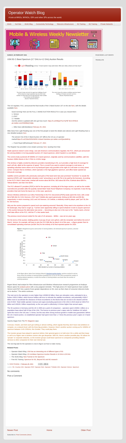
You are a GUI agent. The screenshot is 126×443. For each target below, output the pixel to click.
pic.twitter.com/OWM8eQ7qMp (22, 123)
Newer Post (12, 430)
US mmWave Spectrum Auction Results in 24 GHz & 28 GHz (48, 354)
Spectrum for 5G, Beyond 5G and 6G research (40, 359)
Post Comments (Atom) (23, 435)
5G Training (81, 24)
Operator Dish (39, 367)
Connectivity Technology (44, 24)
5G (13, 367)
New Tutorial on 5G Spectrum (34, 357)
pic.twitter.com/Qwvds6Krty (60, 139)
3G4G (9, 24)
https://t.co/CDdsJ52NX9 (26, 139)
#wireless (47, 139)
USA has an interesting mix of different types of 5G (45, 351)
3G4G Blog (29, 24)
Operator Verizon (66, 367)
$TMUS (75, 121)
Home (49, 430)
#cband (40, 139)
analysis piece (25, 287)
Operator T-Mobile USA (52, 367)
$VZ (70, 121)
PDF (16, 178)
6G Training (93, 24)
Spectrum (76, 367)
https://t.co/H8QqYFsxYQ (57, 121)
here (73, 106)
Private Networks (106, 24)
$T (68, 121)
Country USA (19, 367)
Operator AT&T (29, 367)
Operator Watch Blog (26, 13)
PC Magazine (30, 321)
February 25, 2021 (39, 127)
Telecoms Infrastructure (65, 24)
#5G (36, 139)
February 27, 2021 (39, 143)
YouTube (18, 24)
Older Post (86, 430)
